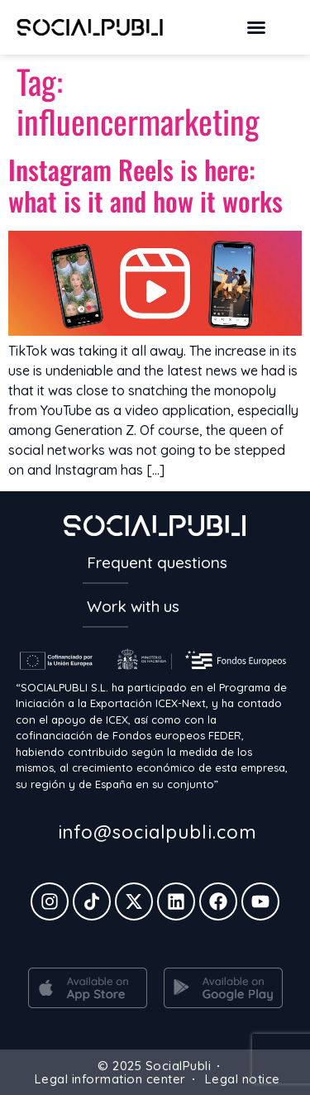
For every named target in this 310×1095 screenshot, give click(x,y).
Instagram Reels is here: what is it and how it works (145, 185)
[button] (256, 27)
